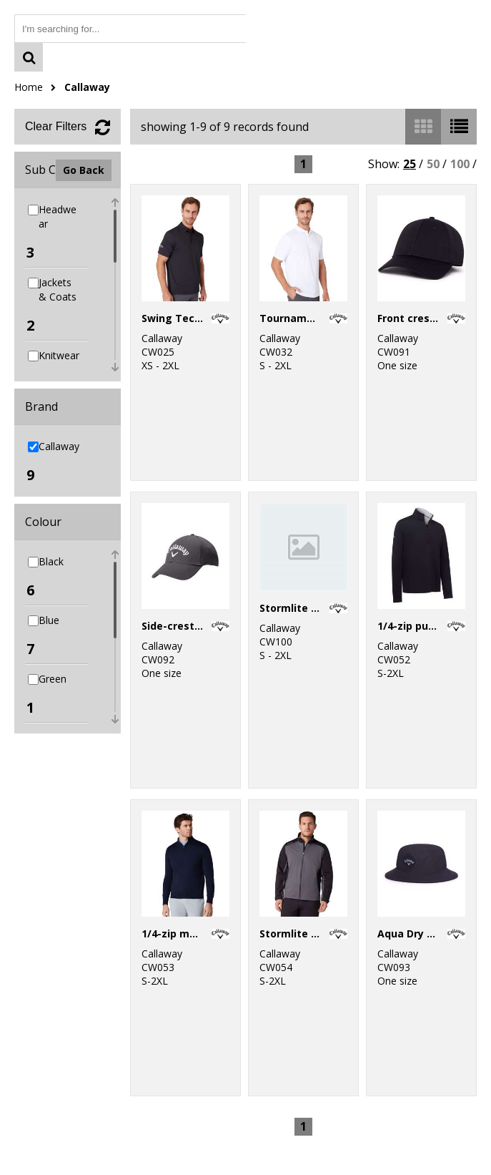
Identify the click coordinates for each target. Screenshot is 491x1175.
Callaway (87, 87)
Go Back (83, 170)
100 (460, 164)
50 (433, 164)
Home (28, 87)
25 (409, 164)
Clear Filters (55, 126)
